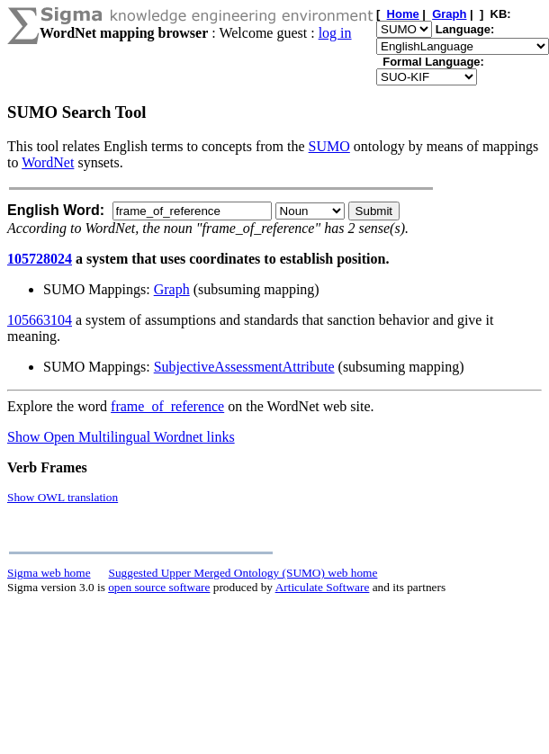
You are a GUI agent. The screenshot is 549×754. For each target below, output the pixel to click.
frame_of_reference (167, 406)
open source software (159, 587)
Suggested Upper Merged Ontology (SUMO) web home (243, 572)
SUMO (329, 146)
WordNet (48, 162)
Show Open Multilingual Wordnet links (121, 436)
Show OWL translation (62, 497)
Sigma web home (49, 572)
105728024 (39, 258)
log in (335, 32)
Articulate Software (322, 587)
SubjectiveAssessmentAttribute (244, 366)
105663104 (39, 320)
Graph (172, 289)
